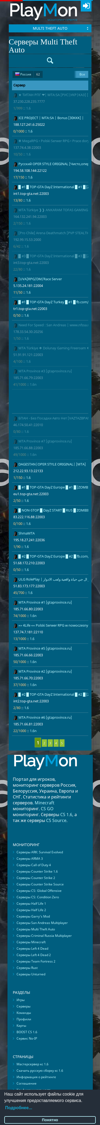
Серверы (23, 1006)
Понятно (50, 1120)
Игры (21, 1000)
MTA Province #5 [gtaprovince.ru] (45, 648)
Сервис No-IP (27, 1038)
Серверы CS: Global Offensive (39, 890)
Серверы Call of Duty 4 (34, 865)
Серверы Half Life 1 (31, 903)
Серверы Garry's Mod (33, 916)
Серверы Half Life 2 (31, 910)
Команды (24, 1012)
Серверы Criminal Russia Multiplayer (44, 935)
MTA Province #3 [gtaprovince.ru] (45, 371)
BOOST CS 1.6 (27, 1032)
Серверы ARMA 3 (30, 858)
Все (82, 74)
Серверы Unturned (31, 974)
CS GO (47, 809)
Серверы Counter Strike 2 (36, 878)
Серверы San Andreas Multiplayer (42, 923)
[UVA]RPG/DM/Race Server (40, 278)
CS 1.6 (66, 814)
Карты (21, 1025)
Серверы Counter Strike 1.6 (37, 871)
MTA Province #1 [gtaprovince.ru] (45, 602)
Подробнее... (18, 1107)
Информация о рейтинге (36, 1077)
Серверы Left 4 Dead (32, 948)
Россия (27, 74)
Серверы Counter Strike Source (40, 884)
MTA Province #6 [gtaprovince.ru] (45, 717)
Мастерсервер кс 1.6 (33, 1064)
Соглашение (27, 1083)
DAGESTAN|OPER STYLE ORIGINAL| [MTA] (52, 464)
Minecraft (44, 803)
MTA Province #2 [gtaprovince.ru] (45, 671)
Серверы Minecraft (31, 942)
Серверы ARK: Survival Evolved (40, 852)
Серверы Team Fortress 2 (36, 961)
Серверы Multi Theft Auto (36, 929)
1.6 (28, 108)
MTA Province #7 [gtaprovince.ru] (45, 441)
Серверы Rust (27, 967)
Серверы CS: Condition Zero (38, 897)
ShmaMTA (26, 533)
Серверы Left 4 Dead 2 (34, 955)
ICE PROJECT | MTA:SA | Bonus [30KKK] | (51, 117)
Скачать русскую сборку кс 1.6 (40, 1070)
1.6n (33, 384)
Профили (24, 1019)
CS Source (56, 820)
